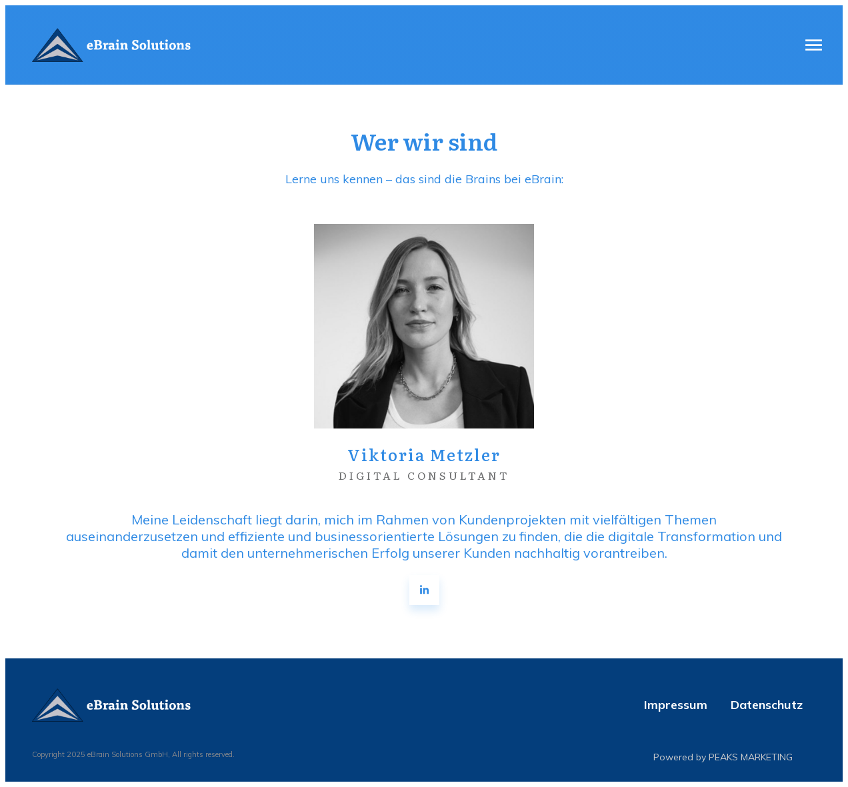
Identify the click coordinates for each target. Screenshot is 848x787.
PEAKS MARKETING (751, 757)
